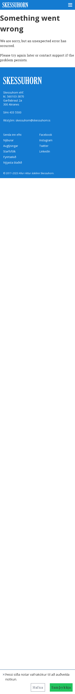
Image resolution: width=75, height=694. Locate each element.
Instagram (45, 140)
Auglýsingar (10, 146)
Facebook (45, 135)
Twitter (43, 146)
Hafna (38, 687)
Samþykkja (61, 687)
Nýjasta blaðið (12, 162)
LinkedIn (44, 151)
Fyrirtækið (9, 157)
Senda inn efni (12, 135)
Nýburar (8, 140)
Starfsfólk (9, 151)
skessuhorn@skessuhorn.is (33, 120)
